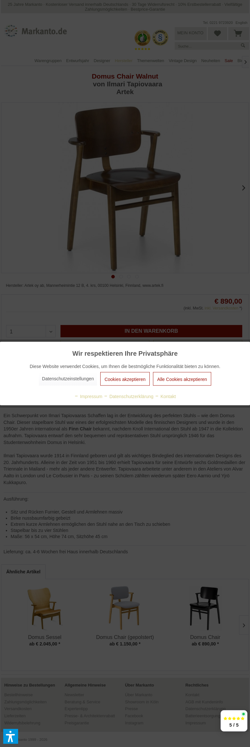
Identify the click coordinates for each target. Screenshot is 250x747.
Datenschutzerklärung (128, 396)
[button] (10, 736)
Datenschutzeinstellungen (68, 378)
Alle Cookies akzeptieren (182, 379)
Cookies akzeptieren (125, 379)
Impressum (88, 396)
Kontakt (165, 396)
